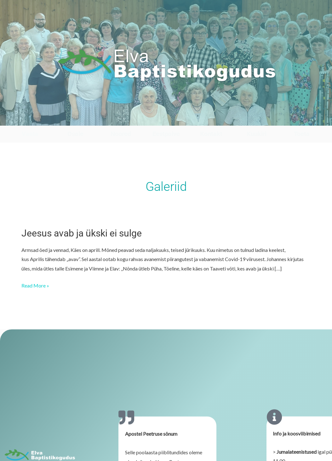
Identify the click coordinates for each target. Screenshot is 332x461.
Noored (121, 134)
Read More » (35, 284)
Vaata (30, 134)
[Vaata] (30, 119)
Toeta (302, 134)
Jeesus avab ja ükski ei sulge (81, 233)
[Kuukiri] (256, 119)
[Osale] (75, 119)
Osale (75, 134)
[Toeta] (302, 119)
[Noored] (121, 119)
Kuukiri (256, 134)
